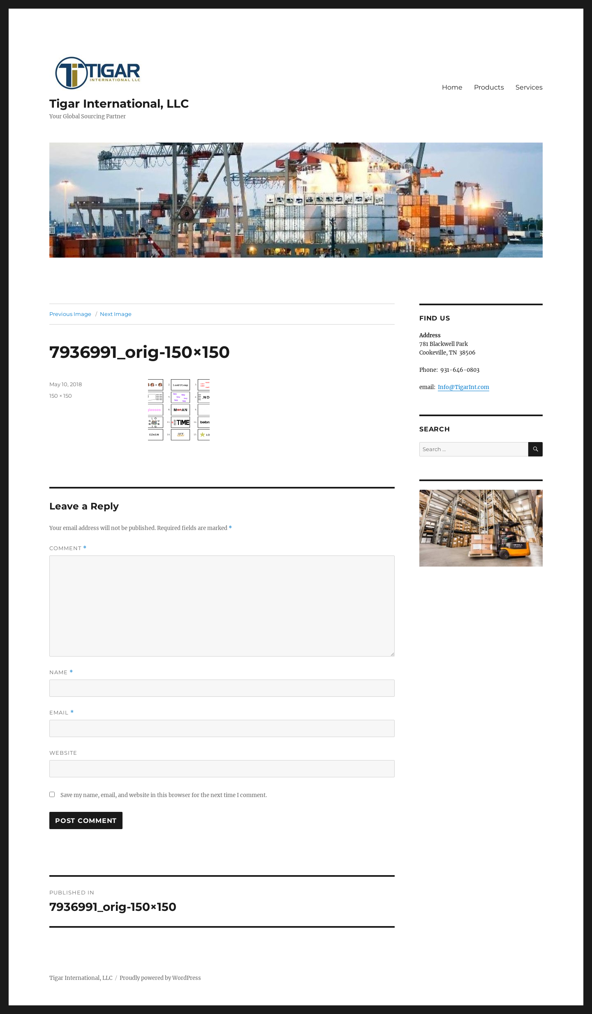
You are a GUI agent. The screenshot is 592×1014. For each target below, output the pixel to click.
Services (529, 87)
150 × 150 (60, 395)
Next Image (116, 314)
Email (61, 712)
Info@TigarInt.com (463, 387)
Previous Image (70, 314)
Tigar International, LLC (119, 104)
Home (452, 87)
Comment (68, 548)
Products (489, 87)
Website (63, 752)
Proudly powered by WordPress (160, 978)
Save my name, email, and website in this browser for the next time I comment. (163, 795)
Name (61, 672)
